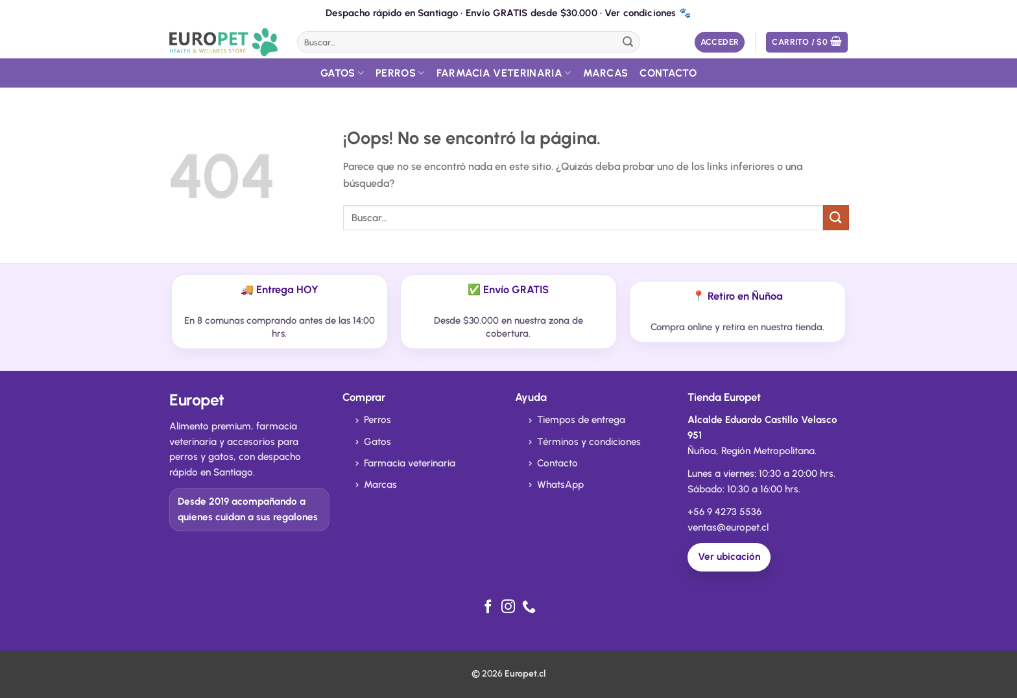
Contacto (668, 73)
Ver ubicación (729, 556)
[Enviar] (628, 42)
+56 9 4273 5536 (724, 512)
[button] (720, 42)
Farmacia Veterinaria (504, 73)
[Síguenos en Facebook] (488, 607)
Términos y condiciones (589, 442)
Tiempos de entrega (581, 420)
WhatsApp (560, 484)
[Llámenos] (529, 607)
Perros (400, 73)
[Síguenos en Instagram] (508, 607)
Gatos (342, 73)
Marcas (605, 73)
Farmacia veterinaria (409, 463)
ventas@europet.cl (728, 527)
